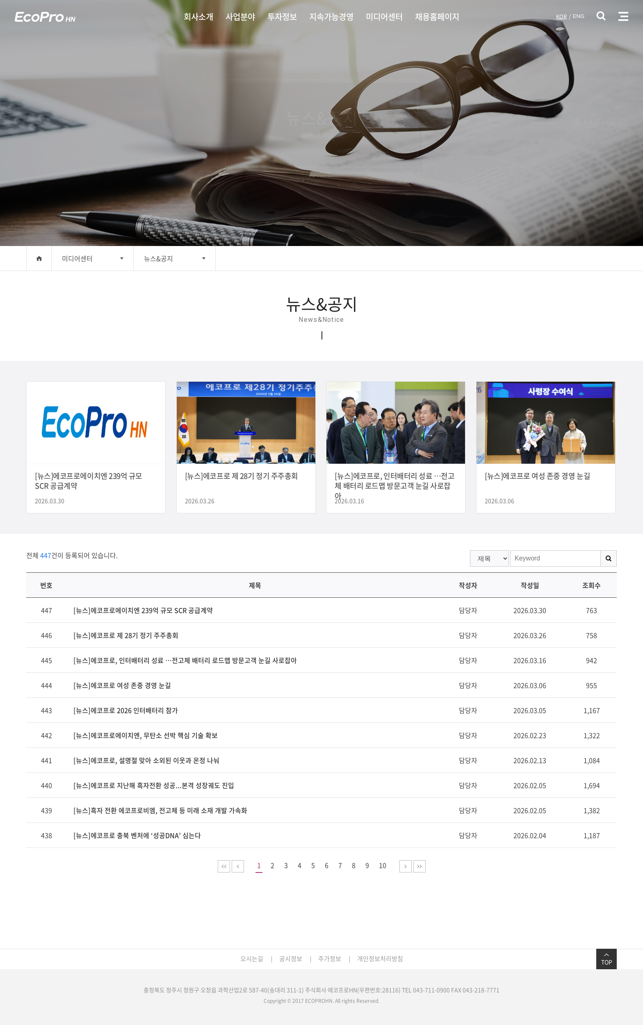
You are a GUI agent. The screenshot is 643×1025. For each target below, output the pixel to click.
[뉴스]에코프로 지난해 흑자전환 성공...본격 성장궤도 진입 (153, 785)
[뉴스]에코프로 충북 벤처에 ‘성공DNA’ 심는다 (137, 835)
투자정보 (282, 17)
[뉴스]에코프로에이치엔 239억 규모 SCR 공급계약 (143, 610)
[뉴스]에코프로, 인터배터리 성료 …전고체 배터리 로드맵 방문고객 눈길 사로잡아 (185, 660)
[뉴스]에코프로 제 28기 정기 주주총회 (125, 635)
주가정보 (329, 958)
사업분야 (240, 17)
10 (382, 865)
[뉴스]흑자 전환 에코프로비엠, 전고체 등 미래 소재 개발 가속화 (160, 810)
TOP (606, 959)
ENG (578, 16)
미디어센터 (384, 17)
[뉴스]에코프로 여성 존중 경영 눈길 (122, 685)
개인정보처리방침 (380, 958)
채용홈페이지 (437, 17)
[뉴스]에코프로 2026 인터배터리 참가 (125, 710)
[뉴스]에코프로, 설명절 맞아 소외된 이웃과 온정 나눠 (146, 760)
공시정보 (290, 958)
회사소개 (198, 17)
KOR (561, 16)
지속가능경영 (331, 17)
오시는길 (251, 958)
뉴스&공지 (158, 258)
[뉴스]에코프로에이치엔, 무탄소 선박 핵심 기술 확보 (145, 735)
